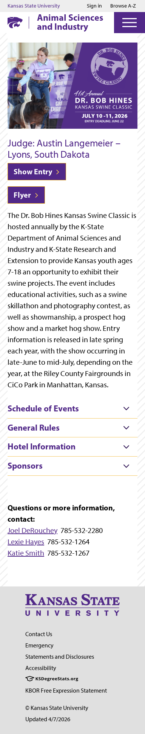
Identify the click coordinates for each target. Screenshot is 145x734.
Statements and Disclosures (59, 656)
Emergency (39, 645)
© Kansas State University (56, 707)
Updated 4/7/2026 (47, 719)
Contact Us (38, 634)
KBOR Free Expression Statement (66, 690)
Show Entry (37, 171)
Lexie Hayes (26, 541)
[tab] (72, 408)
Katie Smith (26, 552)
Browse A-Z (123, 6)
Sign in (94, 6)
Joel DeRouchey (32, 530)
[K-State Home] (15, 22)
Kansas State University (34, 6)
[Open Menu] (129, 22)
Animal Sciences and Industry (70, 22)
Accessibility (40, 668)
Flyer (26, 194)
